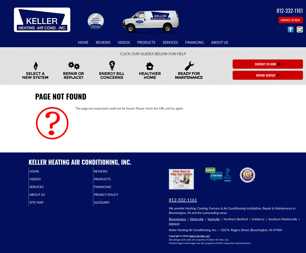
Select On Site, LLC (199, 235)
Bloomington (177, 219)
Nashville (214, 219)
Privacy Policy (113, 197)
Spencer (174, 223)
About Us (219, 42)
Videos (124, 42)
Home (83, 42)
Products (146, 42)
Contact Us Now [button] (290, 20)
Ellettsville (197, 219)
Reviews (103, 42)
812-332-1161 (183, 199)
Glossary (108, 206)
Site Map (43, 206)
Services (170, 42)
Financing (194, 42)
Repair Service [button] (267, 75)
